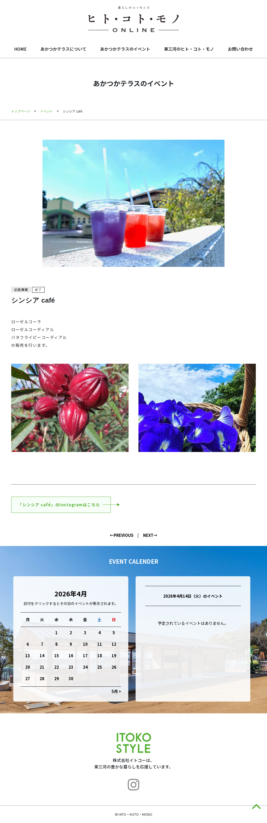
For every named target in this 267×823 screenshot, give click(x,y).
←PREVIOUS (122, 535)
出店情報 (21, 289)
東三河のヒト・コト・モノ (189, 49)
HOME (20, 49)
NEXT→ (150, 535)
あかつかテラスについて (63, 49)
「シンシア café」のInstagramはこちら (59, 504)
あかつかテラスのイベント (125, 49)
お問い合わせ (240, 49)
